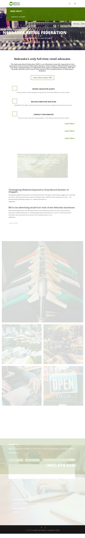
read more (12, 201)
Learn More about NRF (42, 77)
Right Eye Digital (40, 535)
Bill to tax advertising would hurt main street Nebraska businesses (42, 207)
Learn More (69, 123)
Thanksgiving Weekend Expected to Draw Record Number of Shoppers (39, 190)
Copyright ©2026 (53, 535)
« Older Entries (13, 223)
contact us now (42, 17)
